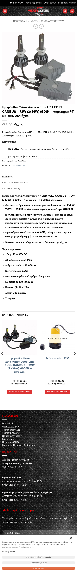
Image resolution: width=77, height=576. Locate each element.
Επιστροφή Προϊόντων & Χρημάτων (19, 445)
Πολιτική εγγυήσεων (12, 435)
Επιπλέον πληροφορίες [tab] (15, 182)
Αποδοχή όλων (38, 568)
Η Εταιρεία (7, 423)
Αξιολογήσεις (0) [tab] (11, 188)
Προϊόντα (19, 21)
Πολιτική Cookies (9, 551)
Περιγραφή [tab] (7, 177)
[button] (4, 11)
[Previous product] (41, 26)
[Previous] (2, 359)
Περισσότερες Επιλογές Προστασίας (38, 557)
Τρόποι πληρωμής (10, 432)
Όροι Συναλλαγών (10, 426)
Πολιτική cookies (10, 442)
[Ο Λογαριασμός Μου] (65, 11)
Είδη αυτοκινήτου (52, 21)
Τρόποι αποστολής (11, 429)
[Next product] (35, 26)
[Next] (74, 359)
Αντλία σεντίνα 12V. (57, 358)
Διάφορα (33, 21)
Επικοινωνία (8, 439)
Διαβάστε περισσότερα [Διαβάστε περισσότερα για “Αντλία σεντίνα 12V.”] (57, 392)
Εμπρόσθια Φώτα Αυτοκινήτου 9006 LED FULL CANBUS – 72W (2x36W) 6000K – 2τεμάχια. (20, 365)
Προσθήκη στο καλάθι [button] (19, 392)
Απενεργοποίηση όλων (39, 563)
